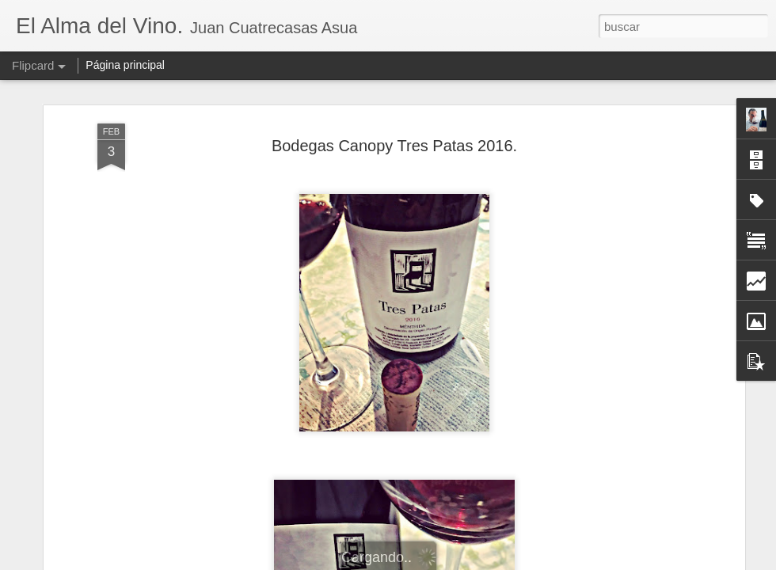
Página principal (125, 65)
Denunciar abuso (502, 561)
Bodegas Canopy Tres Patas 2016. (394, 118)
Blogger (449, 561)
